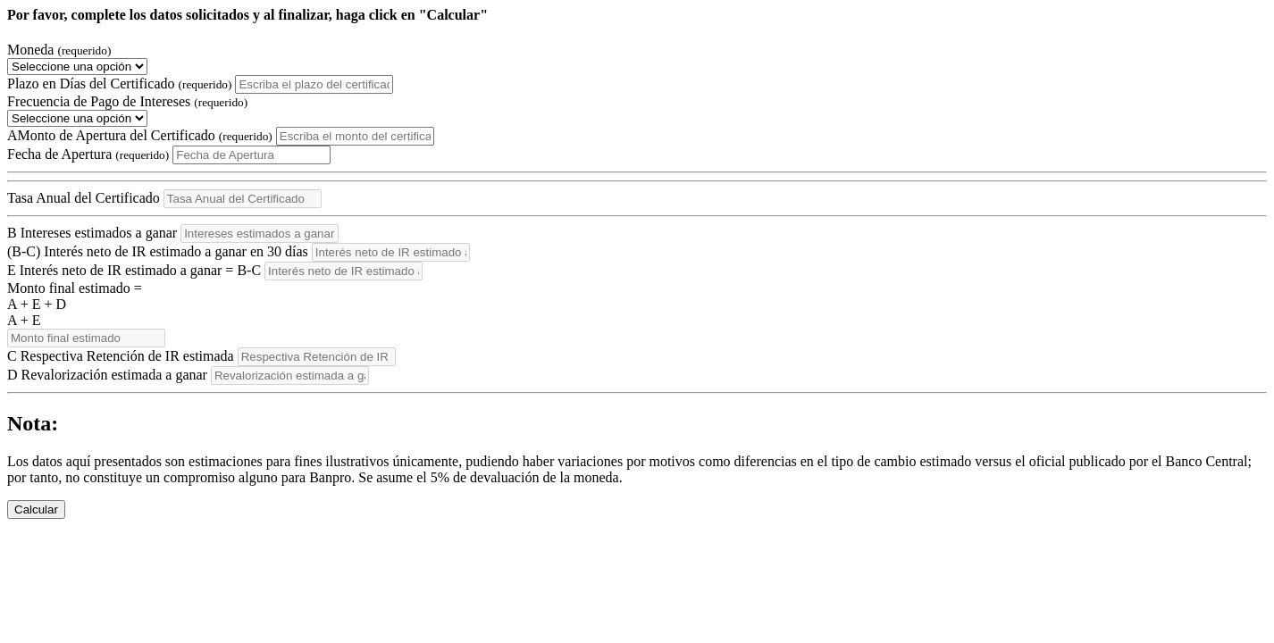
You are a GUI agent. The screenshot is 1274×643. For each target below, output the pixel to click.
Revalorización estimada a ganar (107, 374)
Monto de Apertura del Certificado (139, 135)
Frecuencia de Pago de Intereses (127, 101)
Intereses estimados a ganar (92, 232)
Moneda (59, 49)
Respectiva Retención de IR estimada (120, 355)
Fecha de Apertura (88, 154)
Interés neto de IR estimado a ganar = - (134, 270)
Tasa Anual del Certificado (83, 197)
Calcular (36, 509)
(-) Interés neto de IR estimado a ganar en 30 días (157, 251)
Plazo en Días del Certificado (119, 83)
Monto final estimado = (637, 304)
